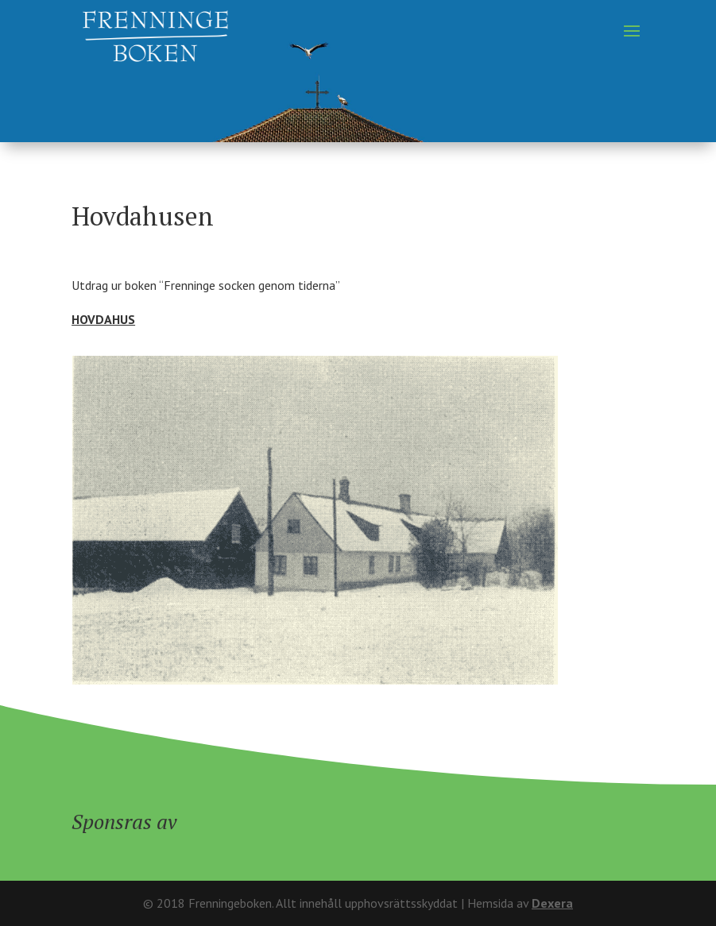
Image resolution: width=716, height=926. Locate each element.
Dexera (552, 903)
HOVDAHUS (103, 319)
